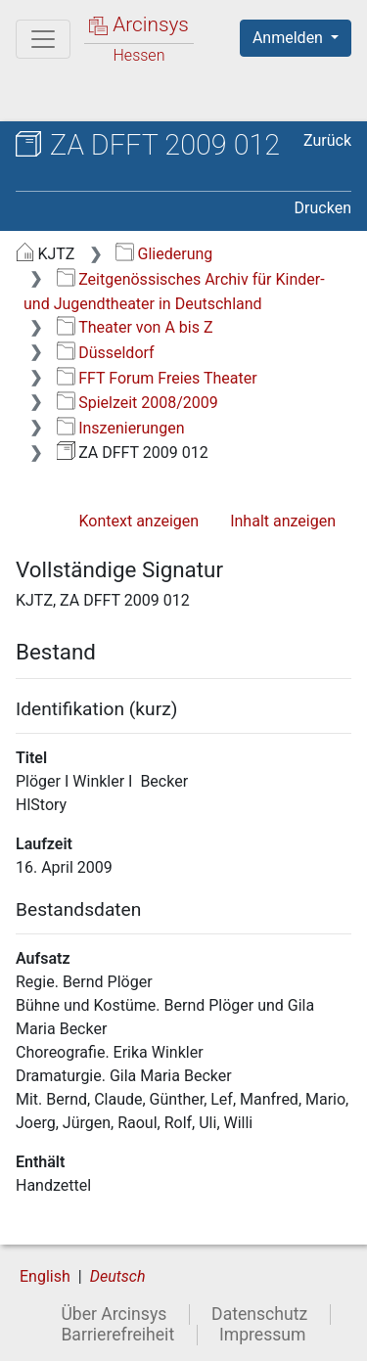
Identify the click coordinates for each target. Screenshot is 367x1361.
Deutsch (118, 1276)
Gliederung (163, 254)
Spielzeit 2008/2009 (137, 402)
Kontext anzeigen (138, 521)
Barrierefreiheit (117, 1334)
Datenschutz (259, 1314)
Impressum (262, 1334)
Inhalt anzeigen (283, 521)
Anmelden (289, 37)
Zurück (327, 140)
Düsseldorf (106, 352)
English (45, 1276)
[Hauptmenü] (43, 39)
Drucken (323, 208)
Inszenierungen (121, 428)
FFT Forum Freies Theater (157, 378)
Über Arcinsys (113, 1314)
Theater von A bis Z (135, 327)
